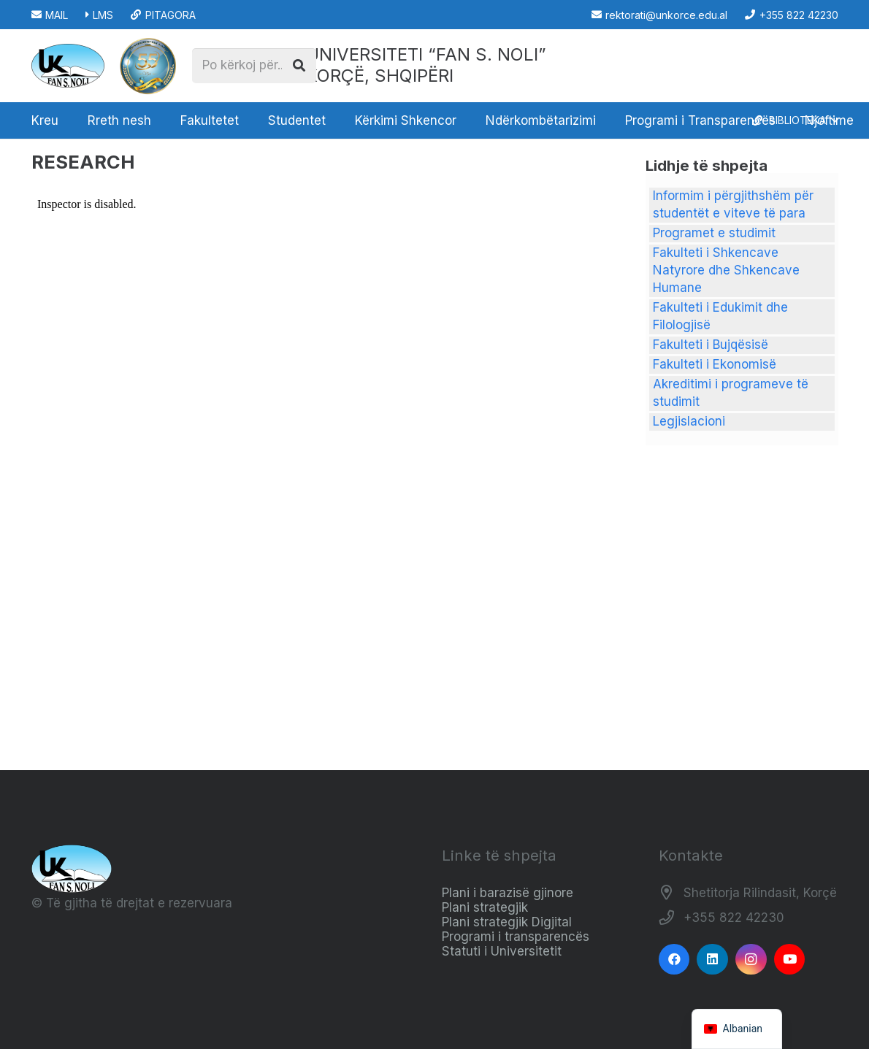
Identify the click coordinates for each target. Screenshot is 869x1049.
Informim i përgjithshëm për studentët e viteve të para (733, 204)
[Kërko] (299, 65)
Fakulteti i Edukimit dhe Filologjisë (720, 316)
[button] (795, 120)
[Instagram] (751, 959)
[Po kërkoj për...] (254, 65)
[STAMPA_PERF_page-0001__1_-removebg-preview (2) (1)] (148, 65)
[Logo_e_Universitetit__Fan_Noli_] (67, 66)
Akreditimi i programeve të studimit (730, 393)
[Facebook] (674, 959)
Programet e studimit (714, 233)
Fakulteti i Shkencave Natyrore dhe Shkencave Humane (726, 270)
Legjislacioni (689, 421)
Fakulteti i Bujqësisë (710, 344)
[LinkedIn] (712, 959)
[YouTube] (789, 959)
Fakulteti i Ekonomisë (714, 364)
